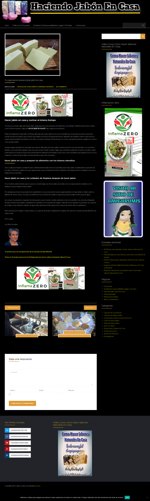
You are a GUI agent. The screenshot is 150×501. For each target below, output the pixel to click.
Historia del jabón (110, 294)
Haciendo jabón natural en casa (114, 291)
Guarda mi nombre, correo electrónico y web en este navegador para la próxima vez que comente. (43, 394)
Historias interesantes (111, 323)
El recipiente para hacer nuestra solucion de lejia (74, 340)
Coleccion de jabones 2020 (113, 315)
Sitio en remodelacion (111, 299)
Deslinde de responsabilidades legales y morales (52, 25)
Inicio (7, 25)
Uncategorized (109, 336)
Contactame (81, 25)
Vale (127, 497)
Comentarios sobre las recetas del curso (74, 336)
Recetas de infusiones (111, 334)
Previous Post (12, 308)
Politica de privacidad (21, 25)
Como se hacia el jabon (111, 320)
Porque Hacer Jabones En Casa (114, 328)
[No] (147, 497)
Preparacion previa (46, 87)
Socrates (37, 486)
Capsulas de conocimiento (27, 87)
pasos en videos (109, 326)
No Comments (61, 87)
